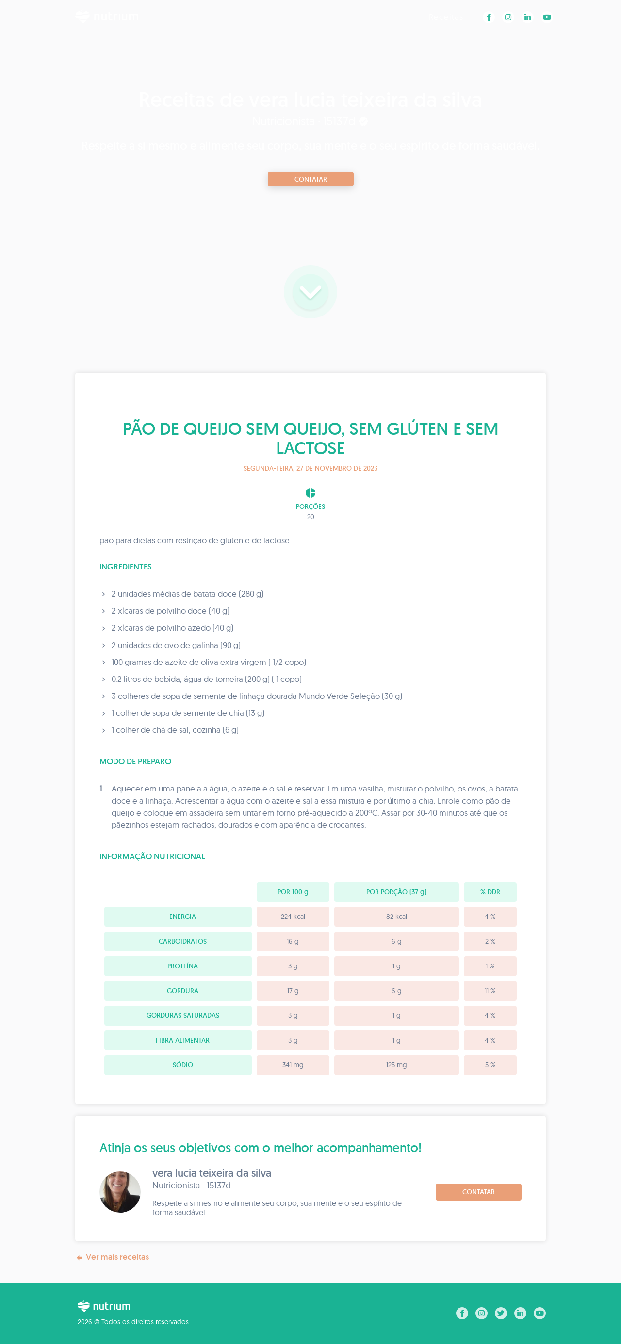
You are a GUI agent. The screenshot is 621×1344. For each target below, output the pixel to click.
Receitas (446, 17)
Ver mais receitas (112, 1257)
